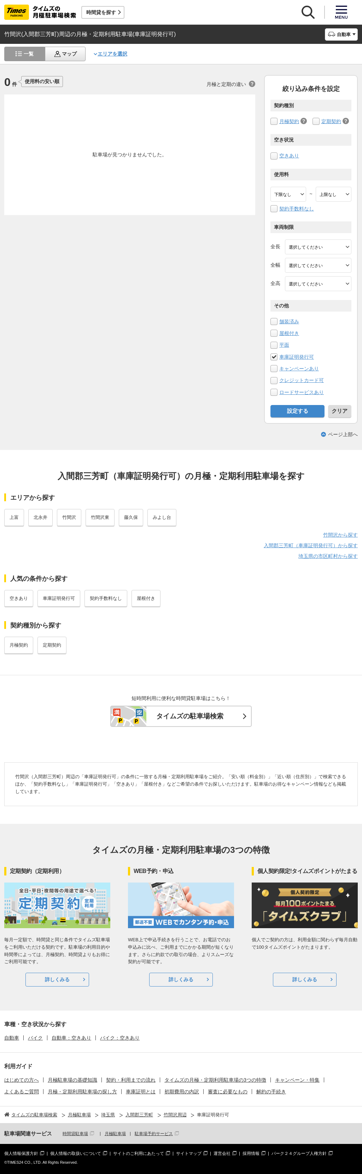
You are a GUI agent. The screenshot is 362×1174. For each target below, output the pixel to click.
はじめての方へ (21, 1080)
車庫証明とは (141, 1091)
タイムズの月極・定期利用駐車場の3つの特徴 (215, 1080)
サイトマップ (189, 1153)
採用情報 (251, 1153)
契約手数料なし (296, 209)
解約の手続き (271, 1091)
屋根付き (289, 333)
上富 (14, 517)
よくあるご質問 (21, 1091)
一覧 (29, 54)
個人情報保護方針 (21, 1153)
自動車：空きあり (71, 1038)
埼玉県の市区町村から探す (328, 556)
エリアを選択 (112, 54)
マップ (69, 54)
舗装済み (289, 321)
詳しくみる (57, 979)
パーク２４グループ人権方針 (299, 1153)
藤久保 (131, 517)
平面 (284, 345)
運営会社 (222, 1153)
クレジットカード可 (301, 380)
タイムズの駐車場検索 (189, 716)
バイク (35, 1038)
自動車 (11, 1038)
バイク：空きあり (120, 1038)
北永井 (40, 517)
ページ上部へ (343, 434)
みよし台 (162, 517)
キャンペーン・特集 (297, 1080)
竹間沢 (69, 517)
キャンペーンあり (299, 368)
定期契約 (331, 121)
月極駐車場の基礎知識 (72, 1080)
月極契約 (289, 121)
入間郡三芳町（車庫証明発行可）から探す (311, 545)
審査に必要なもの (227, 1091)
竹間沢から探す (340, 535)
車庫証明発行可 (296, 357)
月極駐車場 (115, 1133)
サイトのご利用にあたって (138, 1153)
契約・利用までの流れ (131, 1080)
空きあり (289, 155)
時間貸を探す (101, 12)
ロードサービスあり (301, 392)
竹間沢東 (100, 517)
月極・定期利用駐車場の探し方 (82, 1091)
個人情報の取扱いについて (75, 1153)
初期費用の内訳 (181, 1091)
